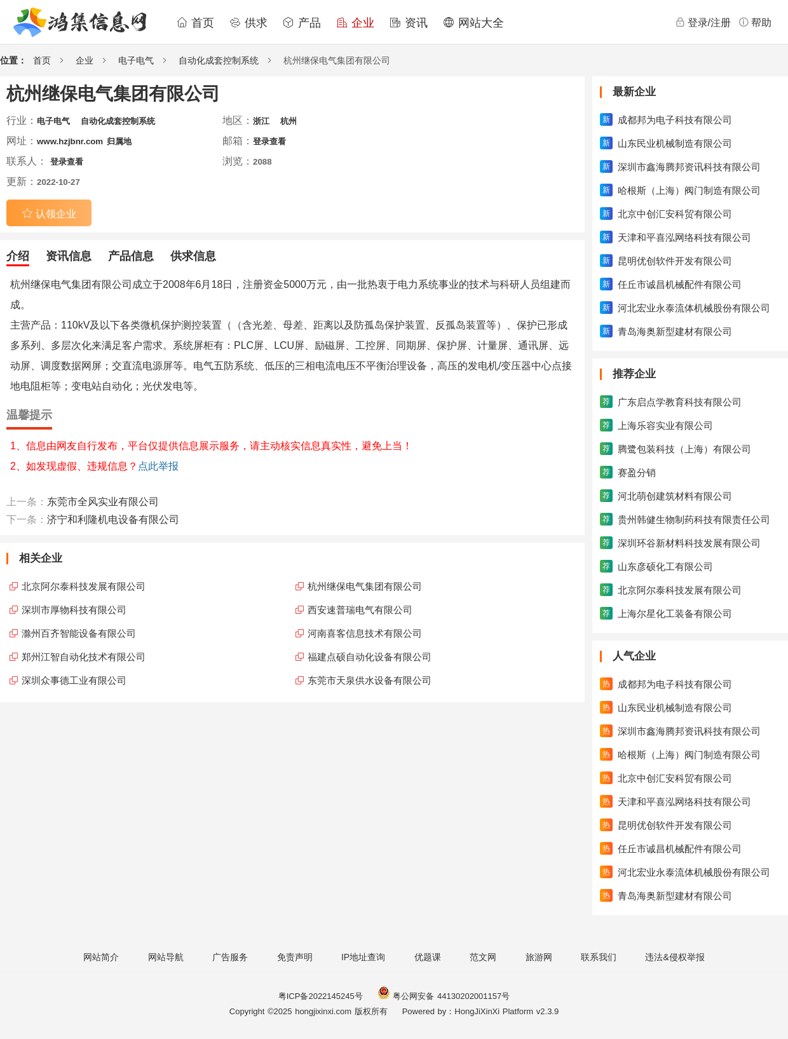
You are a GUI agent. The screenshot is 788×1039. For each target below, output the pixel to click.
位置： (13, 60)
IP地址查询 (363, 957)
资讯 (409, 23)
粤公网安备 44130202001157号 (443, 996)
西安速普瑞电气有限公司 (360, 609)
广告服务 (230, 957)
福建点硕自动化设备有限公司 (369, 656)
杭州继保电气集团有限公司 (365, 586)
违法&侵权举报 (674, 957)
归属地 (119, 141)
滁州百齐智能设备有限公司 (79, 633)
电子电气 (136, 60)
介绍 (17, 256)
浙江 (261, 121)
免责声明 (295, 957)
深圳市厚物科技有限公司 (74, 609)
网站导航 (166, 957)
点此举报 (158, 466)
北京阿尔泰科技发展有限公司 (84, 586)
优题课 (427, 957)
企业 (355, 23)
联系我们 (598, 957)
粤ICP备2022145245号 (320, 996)
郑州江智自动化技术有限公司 (84, 656)
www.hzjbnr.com (70, 141)
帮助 (754, 22)
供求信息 (193, 256)
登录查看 (269, 141)
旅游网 (539, 957)
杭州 (288, 121)
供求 (248, 23)
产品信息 (131, 256)
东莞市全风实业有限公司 (103, 501)
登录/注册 (703, 22)
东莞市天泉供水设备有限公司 (369, 680)
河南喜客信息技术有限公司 (365, 633)
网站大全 (473, 23)
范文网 (483, 957)
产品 (302, 23)
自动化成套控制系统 (219, 60)
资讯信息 (69, 256)
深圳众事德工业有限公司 (74, 680)
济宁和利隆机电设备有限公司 (113, 519)
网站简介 (101, 957)
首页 (195, 23)
